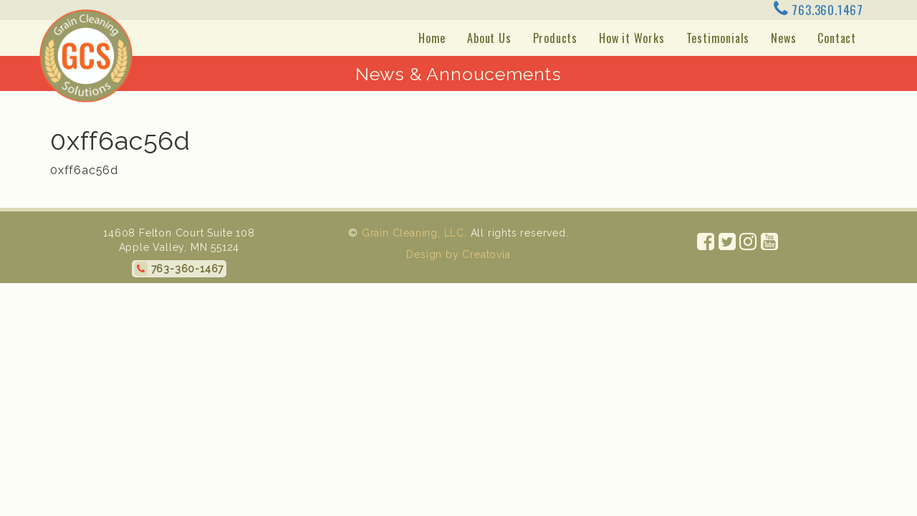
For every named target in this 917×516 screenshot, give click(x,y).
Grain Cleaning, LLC (413, 233)
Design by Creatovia (458, 254)
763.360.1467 (818, 10)
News (783, 38)
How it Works (632, 38)
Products (555, 38)
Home (432, 38)
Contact (836, 38)
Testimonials (718, 38)
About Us (489, 38)
